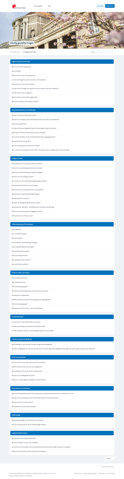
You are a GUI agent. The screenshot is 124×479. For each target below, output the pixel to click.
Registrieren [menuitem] (109, 6)
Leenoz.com (52, 473)
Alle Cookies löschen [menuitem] (106, 467)
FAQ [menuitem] (48, 6)
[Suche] (109, 52)
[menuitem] (37, 6)
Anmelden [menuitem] (100, 6)
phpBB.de (29, 476)
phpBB (18, 473)
